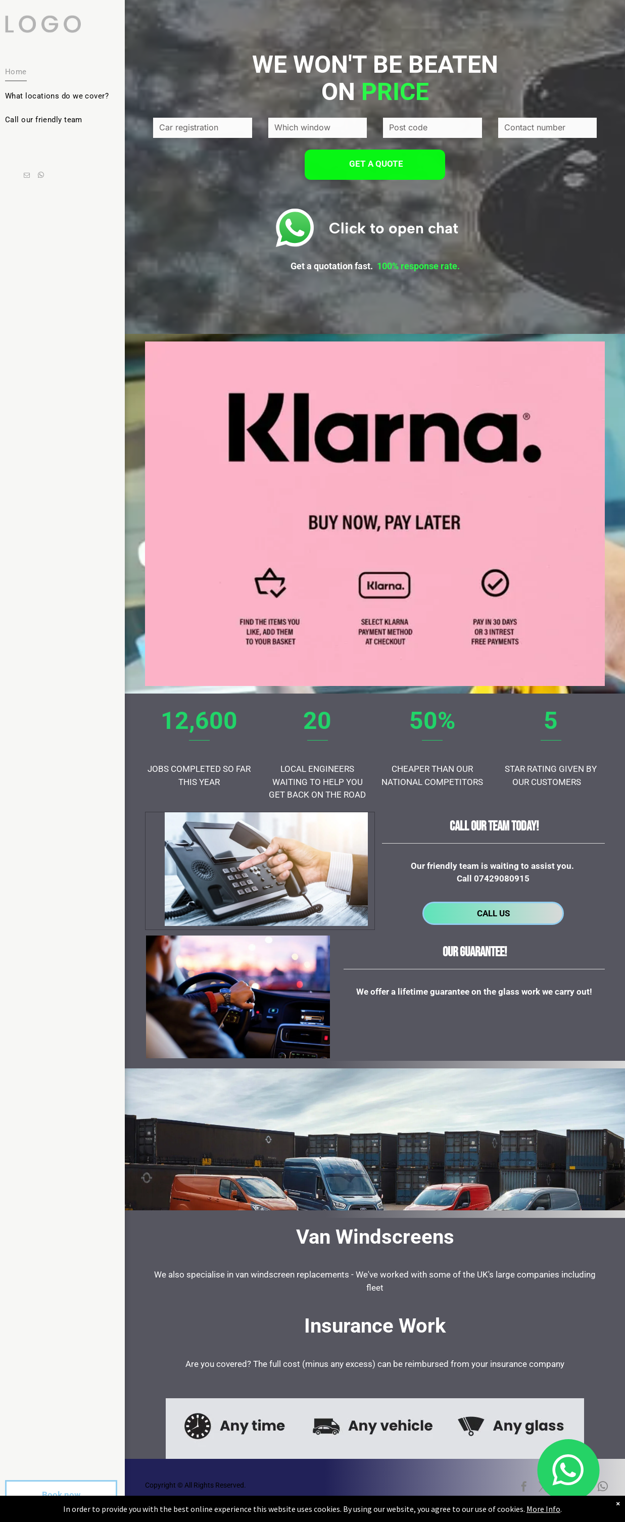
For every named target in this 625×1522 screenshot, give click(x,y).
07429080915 (502, 878)
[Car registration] (202, 128)
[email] (26, 176)
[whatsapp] (40, 176)
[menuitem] (58, 72)
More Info (543, 1509)
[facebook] (524, 1488)
